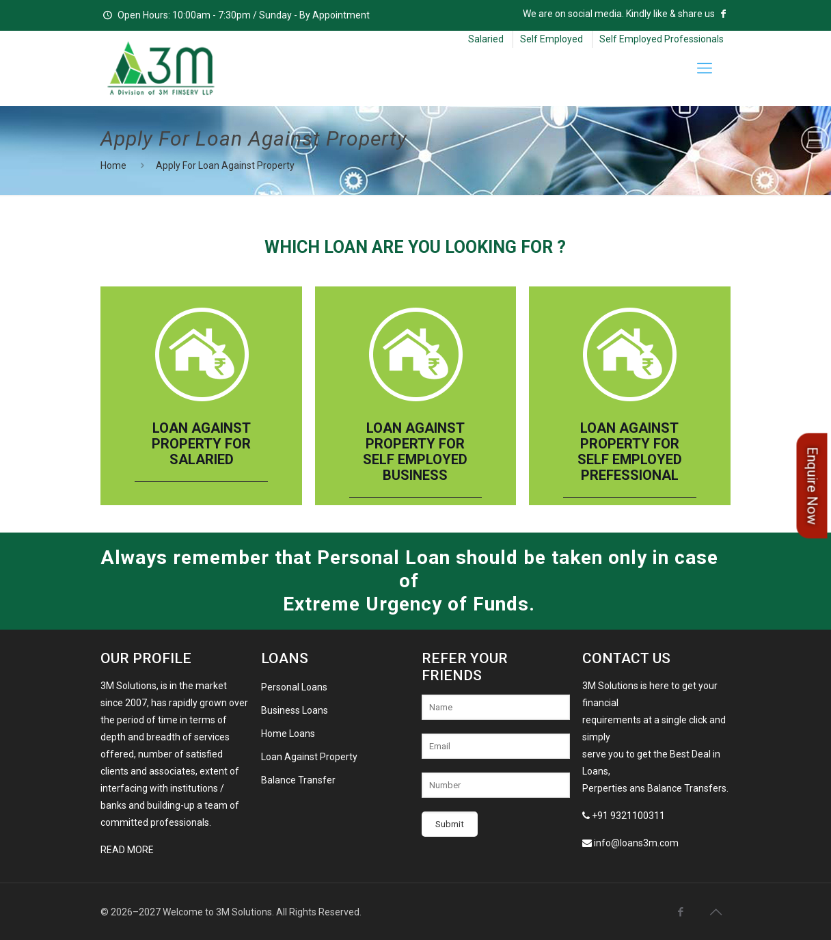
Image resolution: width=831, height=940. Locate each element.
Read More (127, 849)
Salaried (486, 38)
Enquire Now (812, 485)
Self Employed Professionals (661, 38)
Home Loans (288, 733)
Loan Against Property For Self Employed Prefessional (629, 451)
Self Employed (551, 38)
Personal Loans (294, 687)
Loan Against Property (309, 756)
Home (113, 165)
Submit (449, 824)
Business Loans (294, 710)
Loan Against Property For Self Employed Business (415, 451)
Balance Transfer (298, 780)
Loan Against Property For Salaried (201, 444)
